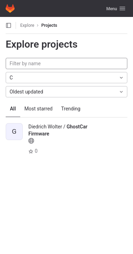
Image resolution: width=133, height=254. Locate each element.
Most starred (38, 108)
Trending (71, 108)
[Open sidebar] (8, 25)
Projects (49, 25)
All (13, 108)
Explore (27, 25)
